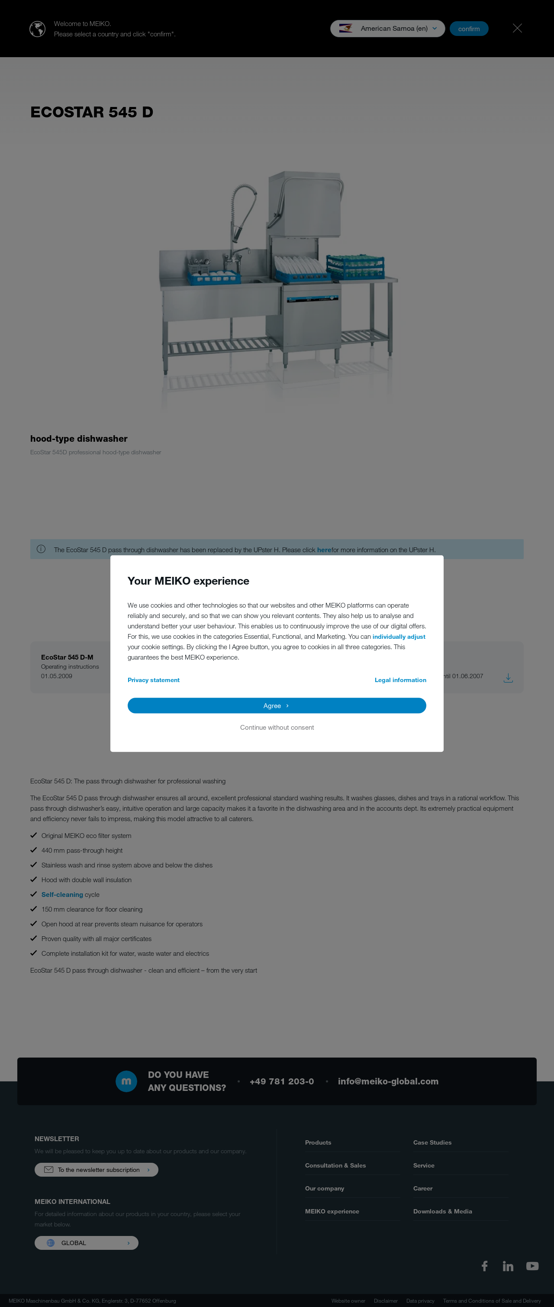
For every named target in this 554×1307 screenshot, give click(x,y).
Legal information (400, 679)
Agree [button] (272, 705)
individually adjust (399, 636)
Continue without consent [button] (277, 727)
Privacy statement (154, 679)
